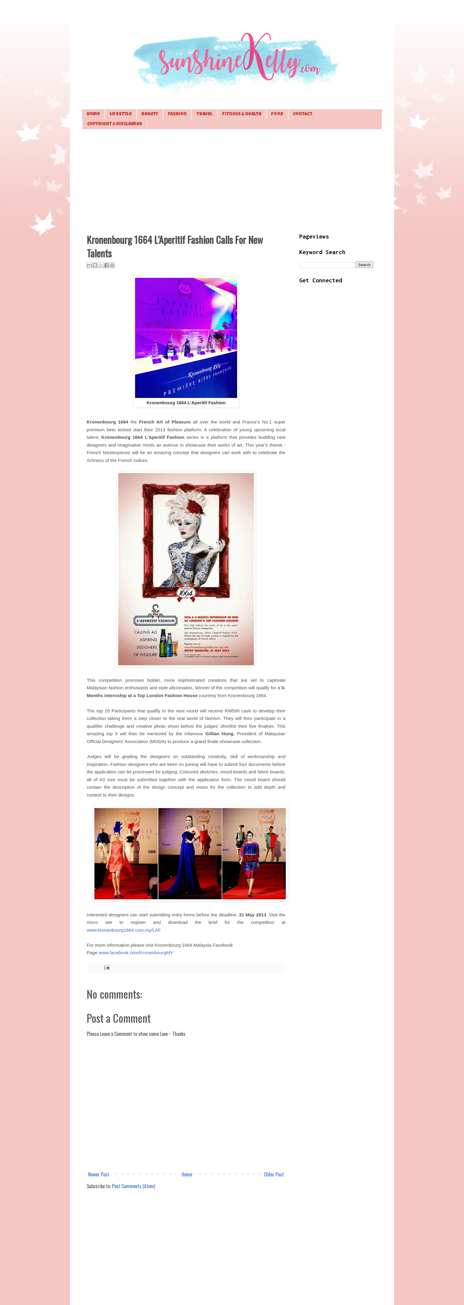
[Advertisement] (232, 180)
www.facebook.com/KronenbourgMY (136, 952)
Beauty (149, 114)
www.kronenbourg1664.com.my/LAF (124, 930)
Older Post (274, 1174)
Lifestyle (121, 114)
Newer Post (98, 1174)
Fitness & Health (241, 114)
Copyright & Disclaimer (114, 124)
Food (277, 114)
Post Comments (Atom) (133, 1186)
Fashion (177, 114)
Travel (204, 114)
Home (93, 114)
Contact (302, 114)
